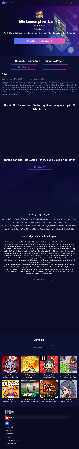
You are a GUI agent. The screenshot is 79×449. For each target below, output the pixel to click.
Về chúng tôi (10, 424)
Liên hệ (8, 430)
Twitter (7, 437)
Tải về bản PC (23, 67)
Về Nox (8, 421)
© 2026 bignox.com (12, 440)
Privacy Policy (10, 444)
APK (55, 67)
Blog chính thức (11, 427)
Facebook (9, 434)
